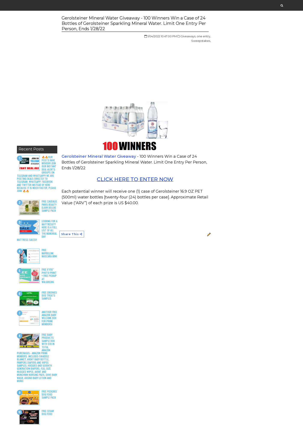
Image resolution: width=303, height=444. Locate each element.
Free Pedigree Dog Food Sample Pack (49, 394)
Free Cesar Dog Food (48, 412)
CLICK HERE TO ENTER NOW (135, 179)
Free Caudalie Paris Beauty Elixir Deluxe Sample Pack (49, 206)
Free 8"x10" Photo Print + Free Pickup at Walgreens (49, 276)
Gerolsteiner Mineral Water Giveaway (99, 156)
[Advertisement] (37, 79)
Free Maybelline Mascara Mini (49, 253)
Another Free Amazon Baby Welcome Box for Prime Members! (49, 318)
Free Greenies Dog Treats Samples (49, 295)
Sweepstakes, (201, 40)
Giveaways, (188, 36)
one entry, (204, 36)
